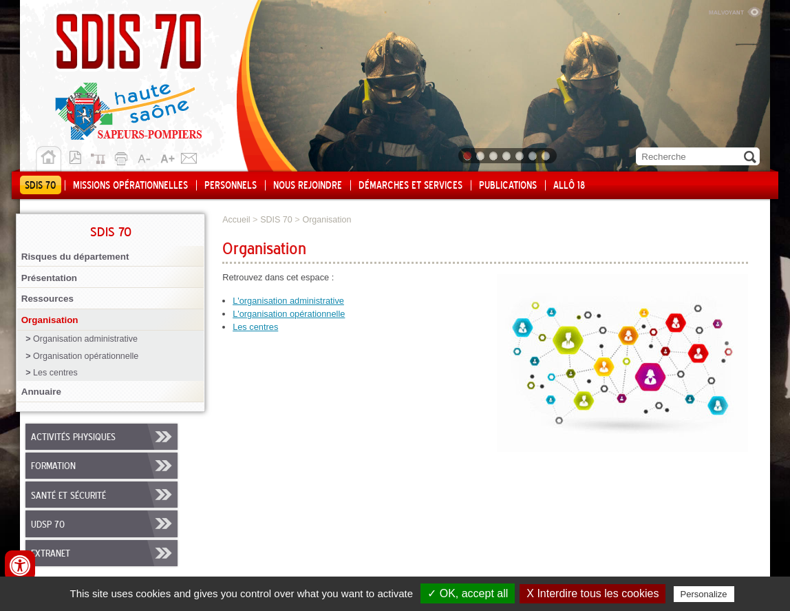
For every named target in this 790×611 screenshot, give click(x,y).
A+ (167, 156)
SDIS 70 (40, 185)
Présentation (49, 278)
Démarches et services (410, 185)
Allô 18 (569, 185)
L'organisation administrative (288, 301)
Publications (508, 185)
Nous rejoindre (307, 185)
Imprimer (123, 156)
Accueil (48, 159)
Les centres (55, 372)
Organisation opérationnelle (85, 356)
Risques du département (75, 256)
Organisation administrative (85, 339)
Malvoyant (734, 10)
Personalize (704, 594)
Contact (189, 156)
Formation (53, 466)
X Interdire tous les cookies (592, 593)
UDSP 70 (48, 525)
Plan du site (101, 156)
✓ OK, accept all (467, 593)
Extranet (50, 554)
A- (145, 156)
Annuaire (41, 391)
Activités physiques (73, 437)
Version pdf (79, 156)
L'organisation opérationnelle (289, 314)
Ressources (47, 298)
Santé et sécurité (68, 496)
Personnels (230, 185)
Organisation (49, 320)
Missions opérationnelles (130, 185)
